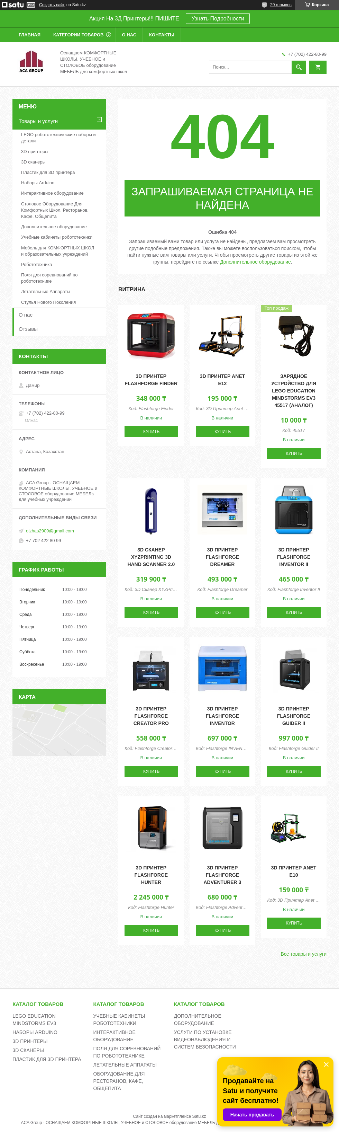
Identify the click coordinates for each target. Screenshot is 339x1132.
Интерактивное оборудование (52, 193)
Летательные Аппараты (45, 291)
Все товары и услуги (304, 954)
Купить (151, 431)
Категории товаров (78, 34)
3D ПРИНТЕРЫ (29, 1041)
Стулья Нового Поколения (48, 302)
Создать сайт (52, 4)
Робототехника (36, 264)
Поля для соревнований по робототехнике (49, 278)
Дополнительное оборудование (255, 262)
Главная (29, 34)
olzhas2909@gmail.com (50, 530)
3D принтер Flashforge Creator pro (151, 716)
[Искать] (299, 67)
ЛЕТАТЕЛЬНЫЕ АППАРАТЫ (125, 1065)
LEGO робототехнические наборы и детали (58, 137)
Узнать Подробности (217, 18)
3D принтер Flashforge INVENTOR (222, 716)
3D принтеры (34, 151)
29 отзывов (281, 4)
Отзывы (28, 329)
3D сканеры (33, 162)
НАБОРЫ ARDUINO (34, 1032)
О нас (129, 34)
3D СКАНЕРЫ (28, 1050)
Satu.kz (199, 1116)
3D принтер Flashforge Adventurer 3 (222, 875)
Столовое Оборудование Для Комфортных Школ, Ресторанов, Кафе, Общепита (55, 210)
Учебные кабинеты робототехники (56, 237)
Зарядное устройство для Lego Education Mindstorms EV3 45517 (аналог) (293, 390)
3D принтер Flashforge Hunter (151, 875)
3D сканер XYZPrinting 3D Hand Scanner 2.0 (151, 557)
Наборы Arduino (37, 182)
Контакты (161, 34)
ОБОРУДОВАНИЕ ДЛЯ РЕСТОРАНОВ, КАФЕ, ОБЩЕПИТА (119, 1081)
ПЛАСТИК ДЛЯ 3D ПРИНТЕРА (46, 1059)
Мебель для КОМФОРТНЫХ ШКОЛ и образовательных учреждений (57, 251)
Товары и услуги (38, 121)
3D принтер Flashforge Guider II (293, 716)
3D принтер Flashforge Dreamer (222, 557)
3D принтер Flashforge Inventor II (293, 557)
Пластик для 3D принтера (48, 172)
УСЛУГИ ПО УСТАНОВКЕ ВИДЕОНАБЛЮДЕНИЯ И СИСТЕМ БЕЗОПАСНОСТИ (205, 1039)
